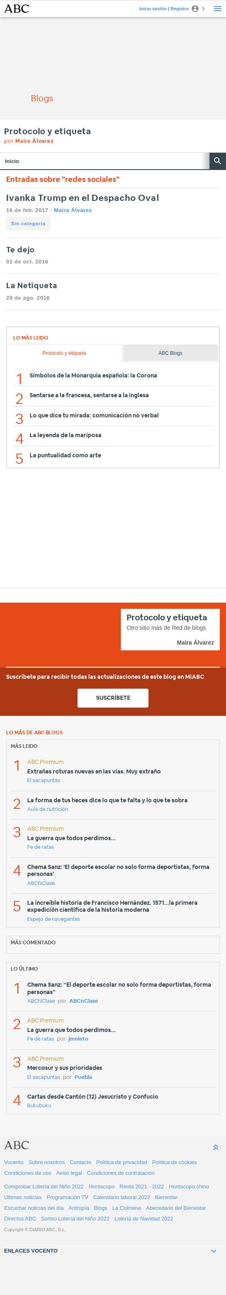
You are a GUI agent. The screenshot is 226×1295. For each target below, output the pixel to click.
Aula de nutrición (47, 809)
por (29, 141)
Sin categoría (28, 223)
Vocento (14, 1162)
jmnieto (78, 1039)
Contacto (80, 1162)
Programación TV (67, 1197)
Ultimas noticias (23, 1197)
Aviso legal (69, 1173)
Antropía (79, 1208)
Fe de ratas (40, 847)
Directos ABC (20, 1219)
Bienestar (166, 1197)
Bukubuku (39, 1106)
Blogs (101, 1208)
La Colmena (126, 1208)
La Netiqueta (31, 286)
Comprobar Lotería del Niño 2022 (44, 1186)
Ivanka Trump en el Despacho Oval (82, 198)
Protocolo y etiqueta (47, 132)
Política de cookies (174, 1162)
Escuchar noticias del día (34, 1208)
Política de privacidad (121, 1162)
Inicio (12, 161)
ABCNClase (41, 883)
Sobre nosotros (46, 1162)
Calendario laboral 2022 (121, 1197)
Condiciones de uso (27, 1173)
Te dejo (20, 250)
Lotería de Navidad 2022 (144, 1219)
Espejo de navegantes (53, 919)
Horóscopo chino (189, 1186)
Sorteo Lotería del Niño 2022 (75, 1219)
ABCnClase (83, 1001)
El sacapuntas (43, 780)
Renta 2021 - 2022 (142, 1186)
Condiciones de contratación (121, 1173)
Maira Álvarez (73, 210)
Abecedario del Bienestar (176, 1208)
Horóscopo (102, 1186)
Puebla (83, 1077)
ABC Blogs (170, 353)
